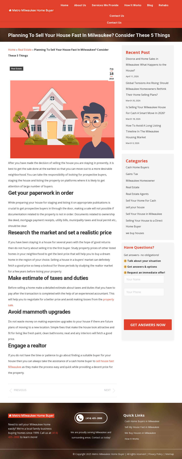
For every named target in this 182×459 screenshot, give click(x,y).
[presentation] (148, 306)
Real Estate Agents (137, 194)
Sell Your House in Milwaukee (144, 214)
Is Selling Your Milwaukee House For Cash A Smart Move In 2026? (146, 110)
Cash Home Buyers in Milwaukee (142, 421)
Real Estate (25, 49)
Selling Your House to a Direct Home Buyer (144, 223)
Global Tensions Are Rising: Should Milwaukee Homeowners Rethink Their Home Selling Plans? (147, 88)
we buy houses (135, 233)
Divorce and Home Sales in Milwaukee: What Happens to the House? (146, 64)
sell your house (135, 207)
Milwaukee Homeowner (140, 180)
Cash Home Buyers (137, 167)
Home (11, 49)
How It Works (132, 439)
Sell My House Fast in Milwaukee (142, 427)
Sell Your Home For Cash (141, 200)
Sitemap (169, 454)
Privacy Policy (155, 454)
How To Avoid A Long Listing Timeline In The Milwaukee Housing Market (143, 131)
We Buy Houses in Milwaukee (140, 433)
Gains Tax (132, 174)
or (54, 3)
